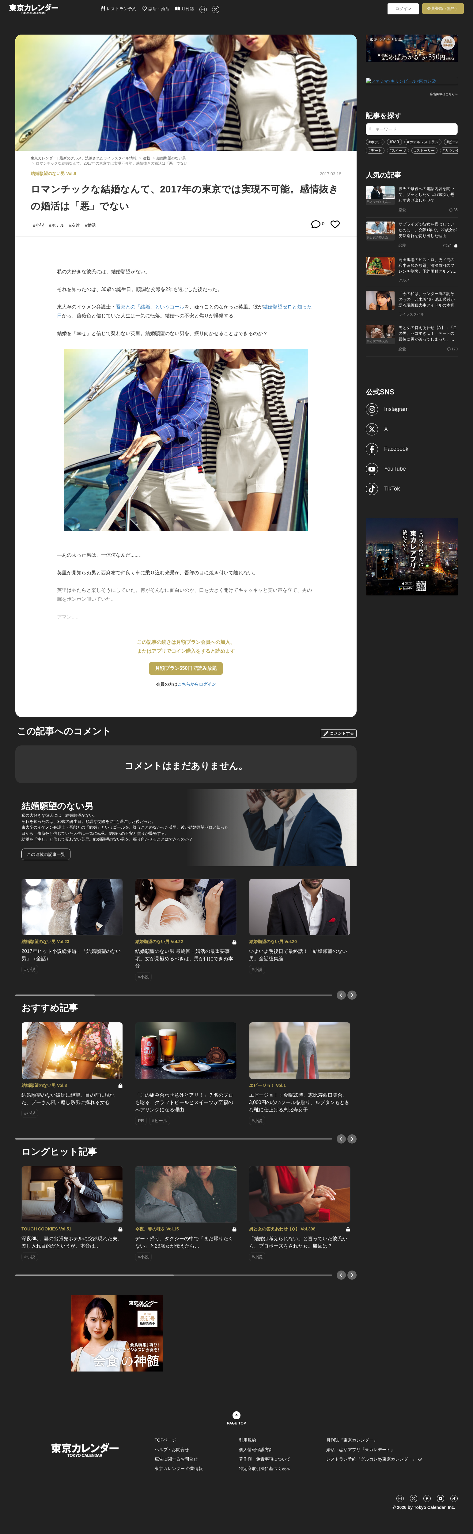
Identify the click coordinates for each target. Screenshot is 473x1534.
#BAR (394, 141)
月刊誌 (184, 8)
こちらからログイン (196, 684)
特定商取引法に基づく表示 (264, 1468)
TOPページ (165, 1440)
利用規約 (247, 1440)
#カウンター (453, 150)
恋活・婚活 (156, 8)
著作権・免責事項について (264, 1459)
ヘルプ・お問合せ (172, 1449)
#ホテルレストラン (423, 141)
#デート (375, 150)
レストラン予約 (118, 8)
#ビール (453, 141)
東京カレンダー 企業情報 (179, 1468)
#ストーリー (424, 150)
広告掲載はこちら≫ (444, 93)
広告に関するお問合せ (176, 1459)
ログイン (403, 8)
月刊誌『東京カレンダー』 (352, 1440)
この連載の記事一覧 (46, 854)
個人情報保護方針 (256, 1449)
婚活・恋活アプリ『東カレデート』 (360, 1449)
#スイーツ (398, 150)
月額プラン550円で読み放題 (186, 668)
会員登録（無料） (443, 8)
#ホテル (375, 141)
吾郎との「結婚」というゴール (150, 306)
